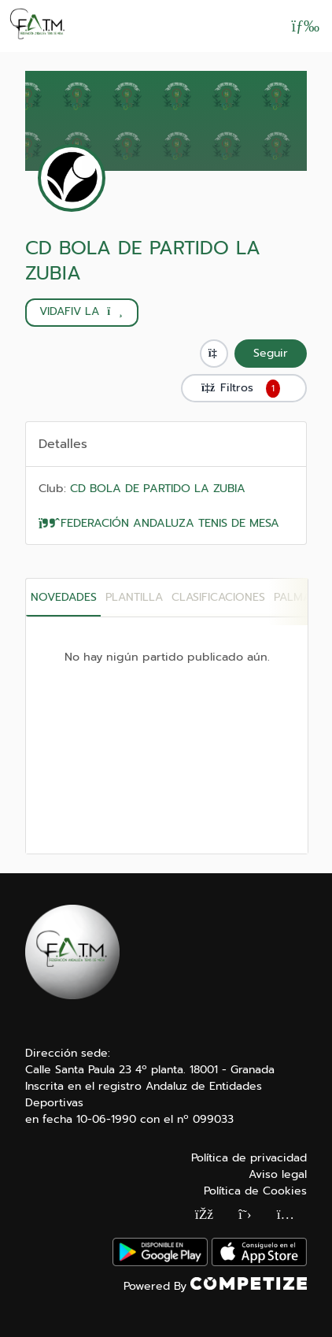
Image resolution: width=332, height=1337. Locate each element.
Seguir (270, 353)
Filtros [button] (243, 388)
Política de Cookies (255, 1191)
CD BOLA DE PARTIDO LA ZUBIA (142, 260)
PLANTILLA (134, 597)
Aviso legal (278, 1174)
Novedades (64, 597)
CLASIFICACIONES (218, 597)
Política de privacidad (249, 1158)
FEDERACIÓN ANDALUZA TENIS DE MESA (159, 522)
